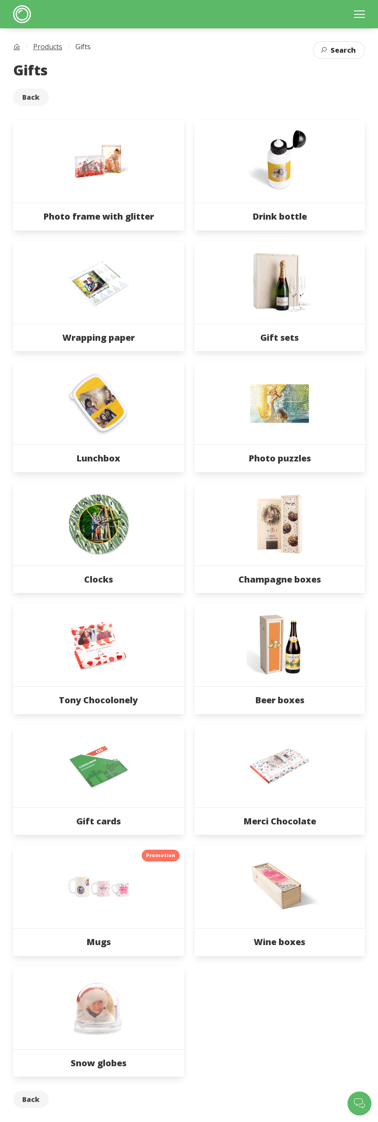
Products (47, 46)
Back (31, 97)
